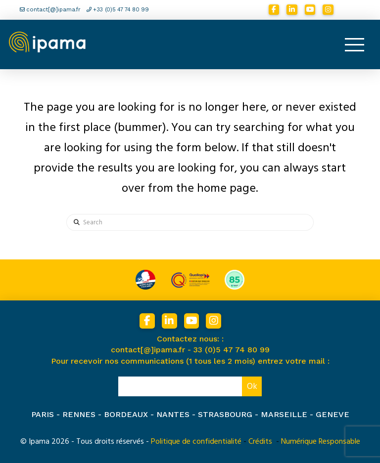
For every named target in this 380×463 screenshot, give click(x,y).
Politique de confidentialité (196, 441)
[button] (354, 44)
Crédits (260, 441)
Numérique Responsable (320, 441)
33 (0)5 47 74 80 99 (231, 349)
